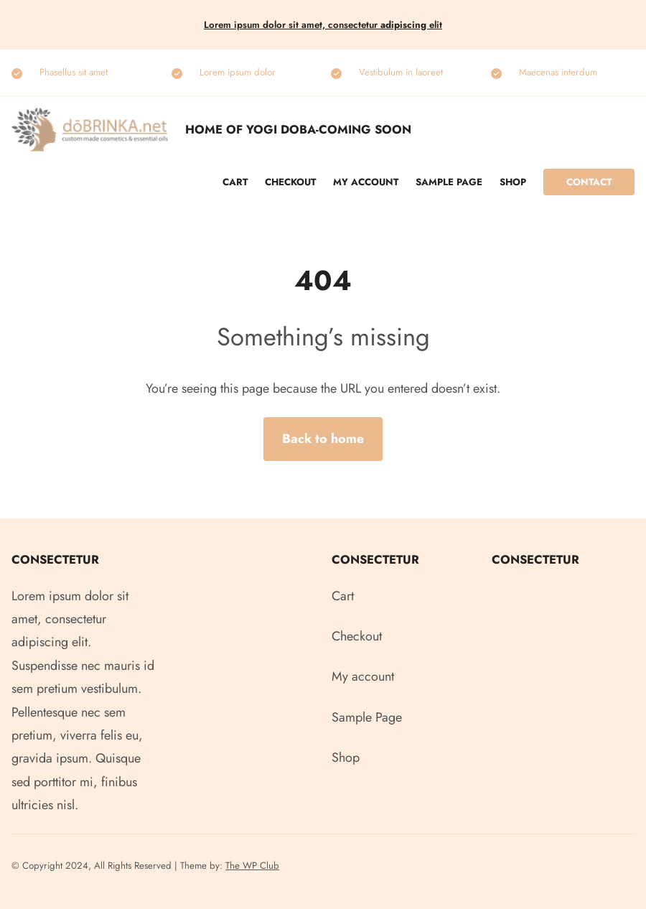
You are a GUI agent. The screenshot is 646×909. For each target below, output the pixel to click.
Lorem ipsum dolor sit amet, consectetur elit (323, 25)
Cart (235, 182)
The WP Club (252, 865)
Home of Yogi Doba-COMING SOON (298, 129)
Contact (589, 182)
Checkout (290, 182)
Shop (513, 182)
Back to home (323, 438)
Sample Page (449, 182)
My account (365, 182)
